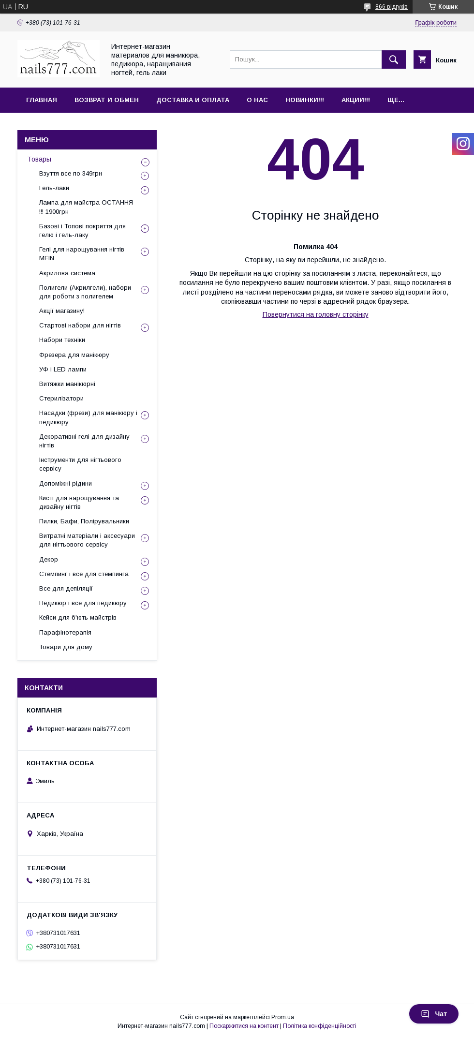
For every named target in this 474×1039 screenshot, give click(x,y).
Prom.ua (282, 1017)
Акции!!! (355, 100)
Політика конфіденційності (319, 1026)
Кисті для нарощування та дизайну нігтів (79, 502)
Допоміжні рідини (65, 483)
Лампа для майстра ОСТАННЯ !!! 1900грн (86, 207)
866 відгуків (391, 6)
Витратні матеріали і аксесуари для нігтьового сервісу (87, 540)
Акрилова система (67, 273)
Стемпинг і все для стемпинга (84, 574)
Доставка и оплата (192, 100)
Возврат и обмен (106, 100)
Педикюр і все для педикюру (83, 603)
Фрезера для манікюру (74, 354)
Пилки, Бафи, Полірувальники (84, 521)
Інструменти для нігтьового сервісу (80, 464)
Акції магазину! (62, 310)
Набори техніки (62, 339)
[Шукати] (394, 59)
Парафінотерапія (65, 632)
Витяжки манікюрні (67, 383)
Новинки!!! (304, 100)
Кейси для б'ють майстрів (78, 617)
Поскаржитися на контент (244, 1026)
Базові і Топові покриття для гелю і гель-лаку (82, 230)
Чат (434, 1013)
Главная (41, 100)
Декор (48, 559)
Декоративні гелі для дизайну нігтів (84, 441)
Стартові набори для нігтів (80, 325)
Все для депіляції (66, 588)
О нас (257, 100)
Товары (39, 159)
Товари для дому (65, 647)
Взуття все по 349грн (70, 173)
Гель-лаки (54, 188)
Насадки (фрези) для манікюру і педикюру (88, 417)
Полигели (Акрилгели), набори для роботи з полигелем (85, 292)
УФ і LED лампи (63, 369)
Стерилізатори (61, 398)
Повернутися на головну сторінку (316, 314)
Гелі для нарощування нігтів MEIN (81, 254)
